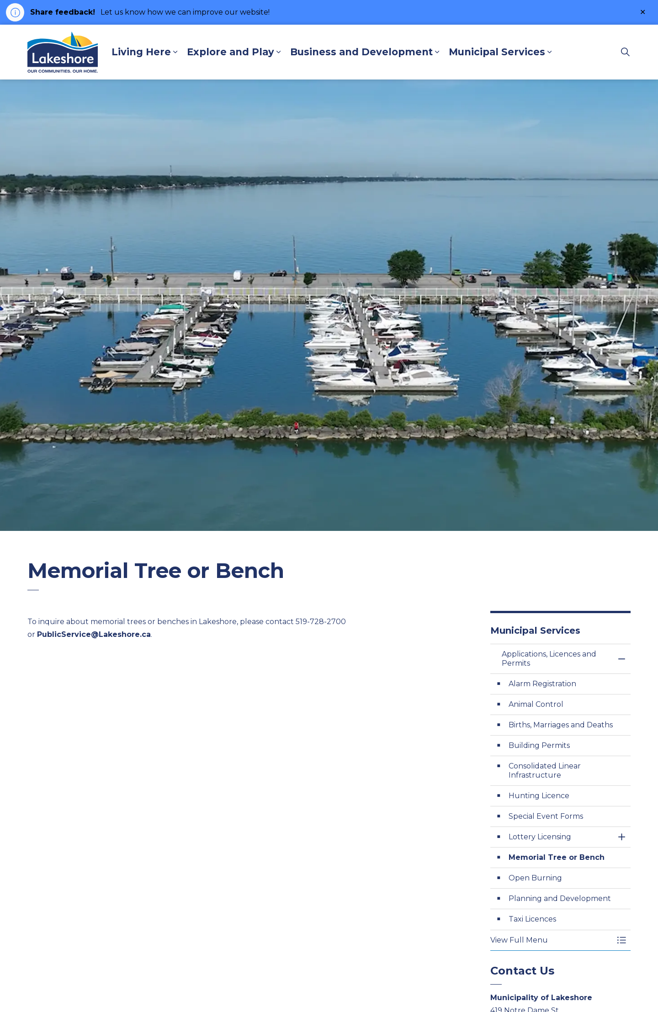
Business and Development (361, 52)
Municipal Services (497, 52)
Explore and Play (230, 52)
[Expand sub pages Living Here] (175, 52)
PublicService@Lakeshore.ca (94, 634)
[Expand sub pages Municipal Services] (549, 52)
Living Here (141, 52)
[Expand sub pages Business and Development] (437, 52)
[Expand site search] (626, 52)
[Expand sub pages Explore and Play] (278, 52)
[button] (551, 940)
